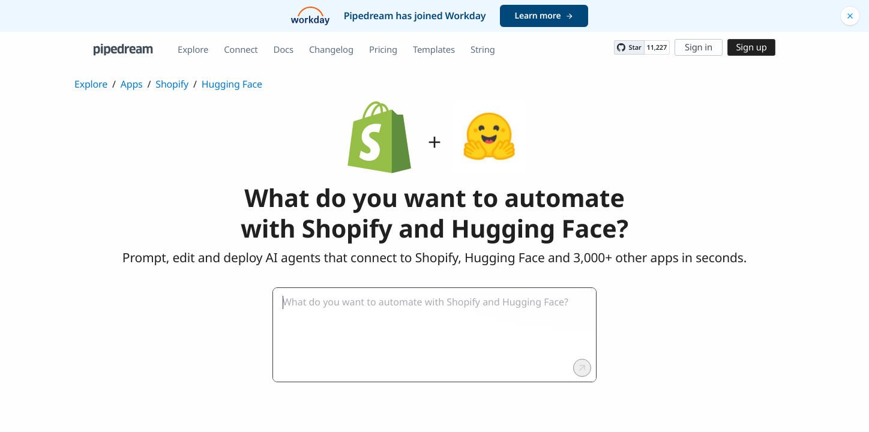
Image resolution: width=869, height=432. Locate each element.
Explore (193, 50)
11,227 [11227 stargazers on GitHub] (657, 47)
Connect (240, 50)
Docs (283, 50)
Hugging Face (232, 84)
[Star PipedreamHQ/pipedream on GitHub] (629, 47)
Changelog (331, 50)
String (483, 50)
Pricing (383, 50)
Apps (132, 84)
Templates (434, 50)
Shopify (171, 84)
